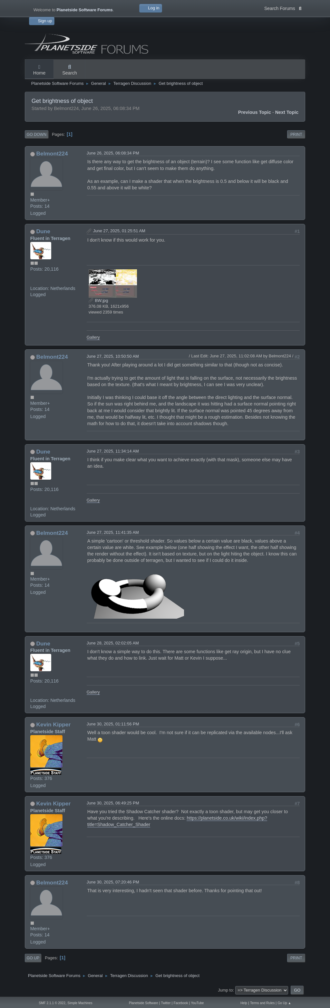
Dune (43, 231)
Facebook (181, 1003)
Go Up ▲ (284, 1003)
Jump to (225, 990)
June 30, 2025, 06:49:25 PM (113, 803)
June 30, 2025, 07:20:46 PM (113, 882)
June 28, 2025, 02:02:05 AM (113, 643)
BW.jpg (98, 300)
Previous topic (254, 112)
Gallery (93, 337)
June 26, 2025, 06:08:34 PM (113, 153)
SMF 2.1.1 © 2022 (52, 1003)
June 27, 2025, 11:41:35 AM (113, 532)
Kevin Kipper (53, 724)
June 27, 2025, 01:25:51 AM (119, 230)
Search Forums (282, 8)
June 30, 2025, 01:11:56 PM (113, 724)
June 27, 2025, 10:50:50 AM (113, 356)
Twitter (166, 1003)
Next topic (287, 112)
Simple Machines (79, 1003)
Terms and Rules (262, 1003)
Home (39, 70)
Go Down (36, 134)
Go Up (33, 958)
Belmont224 (52, 153)
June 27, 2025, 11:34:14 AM (113, 451)
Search (69, 70)
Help (243, 1003)
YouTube (197, 1003)
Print (296, 134)
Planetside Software (143, 1003)
